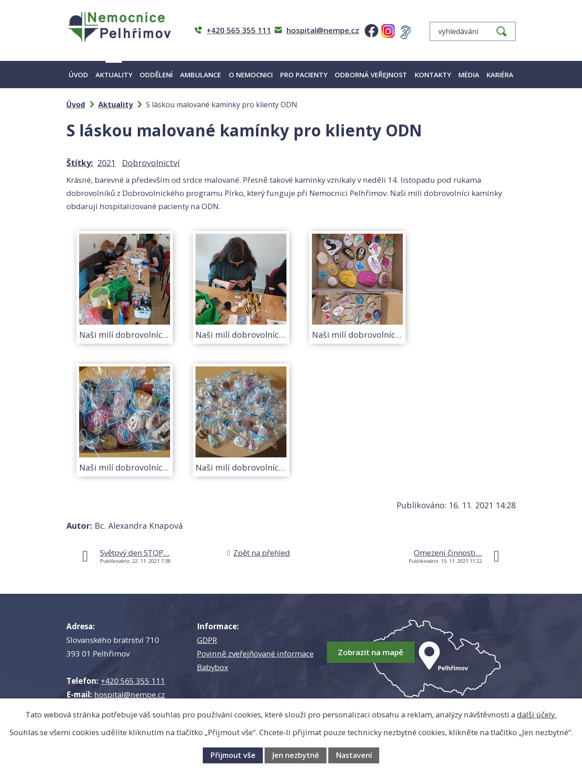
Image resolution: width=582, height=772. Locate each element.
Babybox (212, 667)
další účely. (537, 714)
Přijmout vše (233, 755)
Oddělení (156, 74)
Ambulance (200, 74)
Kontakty (433, 74)
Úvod (78, 74)
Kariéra (500, 74)
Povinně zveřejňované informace (255, 653)
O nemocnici (251, 74)
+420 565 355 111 (132, 681)
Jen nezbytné (295, 755)
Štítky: (79, 162)
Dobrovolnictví (151, 162)
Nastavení (354, 755)
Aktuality (113, 74)
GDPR (207, 640)
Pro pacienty (303, 74)
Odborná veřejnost (371, 74)
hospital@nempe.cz (129, 694)
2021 (106, 162)
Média (468, 74)
